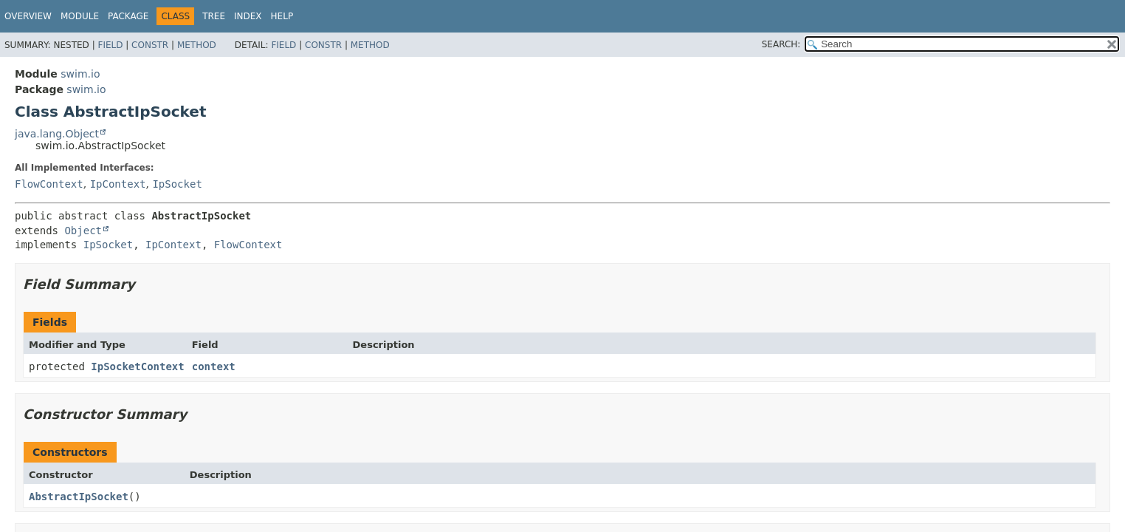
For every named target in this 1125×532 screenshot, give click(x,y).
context (213, 366)
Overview (28, 16)
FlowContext (49, 184)
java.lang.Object (57, 134)
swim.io (80, 74)
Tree (213, 16)
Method (196, 45)
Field (110, 45)
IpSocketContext (137, 366)
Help (282, 16)
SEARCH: (781, 44)
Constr (149, 45)
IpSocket (177, 184)
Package (128, 16)
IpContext (118, 184)
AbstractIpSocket (78, 496)
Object (83, 230)
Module (80, 16)
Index (248, 16)
